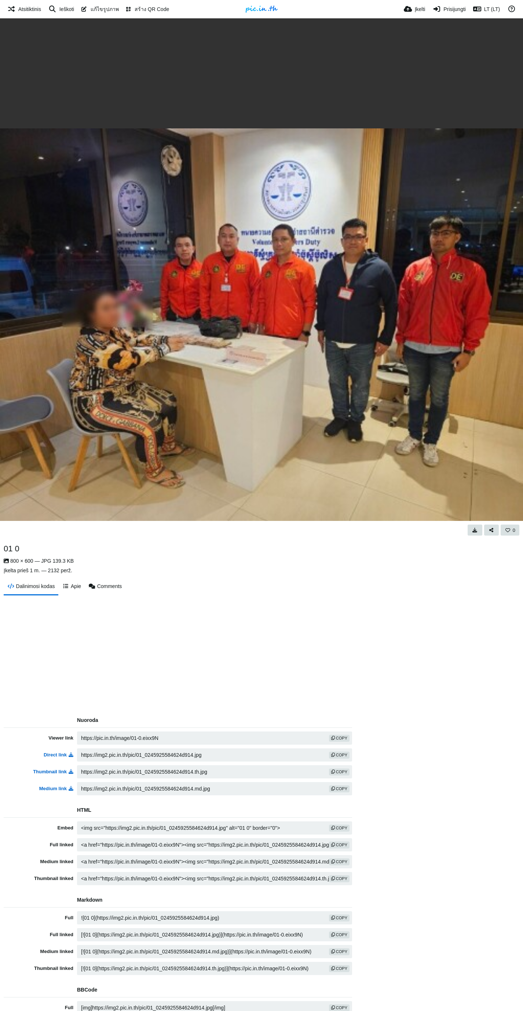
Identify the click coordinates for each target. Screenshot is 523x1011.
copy (339, 738)
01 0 (11, 548)
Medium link (56, 788)
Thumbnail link (53, 771)
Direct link (58, 755)
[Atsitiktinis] (24, 9)
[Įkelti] (414, 9)
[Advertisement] (261, 73)
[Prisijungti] (448, 9)
